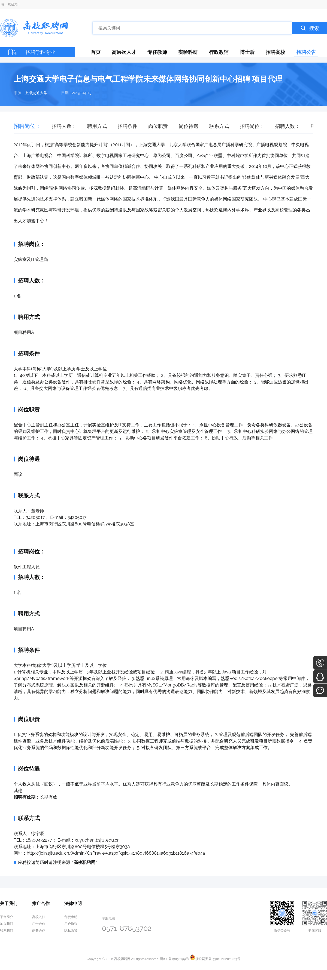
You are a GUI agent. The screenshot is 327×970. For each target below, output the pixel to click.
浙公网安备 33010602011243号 (215, 959)
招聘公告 (306, 52)
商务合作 (38, 930)
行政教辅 (219, 52)
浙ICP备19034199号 (174, 959)
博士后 (247, 52)
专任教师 (157, 52)
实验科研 (188, 52)
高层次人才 (124, 52)
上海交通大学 (36, 93)
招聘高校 (275, 52)
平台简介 (6, 917)
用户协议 (70, 924)
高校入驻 (38, 917)
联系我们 (6, 930)
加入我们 (6, 924)
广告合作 (38, 924)
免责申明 (70, 917)
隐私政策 (70, 930)
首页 (96, 52)
